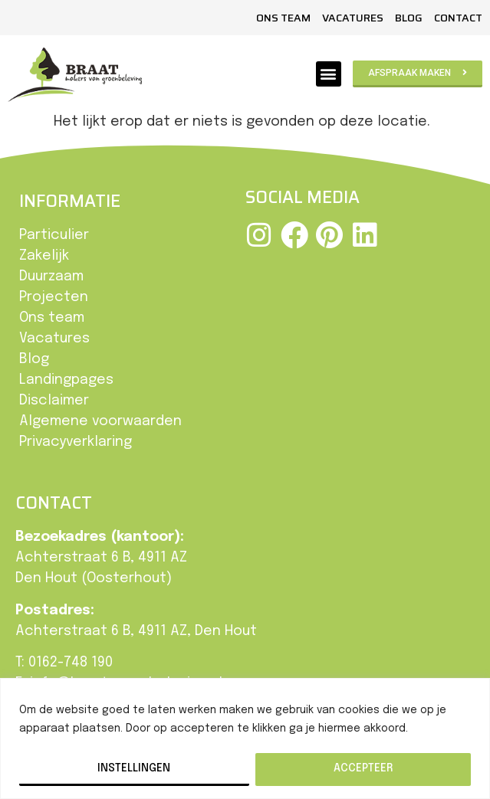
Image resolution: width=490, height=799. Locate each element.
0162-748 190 (70, 663)
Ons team (283, 17)
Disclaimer (54, 401)
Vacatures (352, 17)
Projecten (53, 297)
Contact (458, 17)
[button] (328, 74)
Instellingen (133, 768)
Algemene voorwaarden (100, 421)
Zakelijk (44, 256)
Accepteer (363, 768)
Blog (409, 17)
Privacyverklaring (75, 442)
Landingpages (66, 380)
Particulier (54, 235)
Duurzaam (51, 276)
